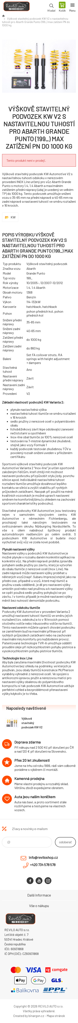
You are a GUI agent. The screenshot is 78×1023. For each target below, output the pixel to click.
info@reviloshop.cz (43, 857)
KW (13, 217)
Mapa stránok (56, 1016)
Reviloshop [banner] (16, 7)
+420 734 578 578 (43, 865)
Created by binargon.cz (28, 1016)
